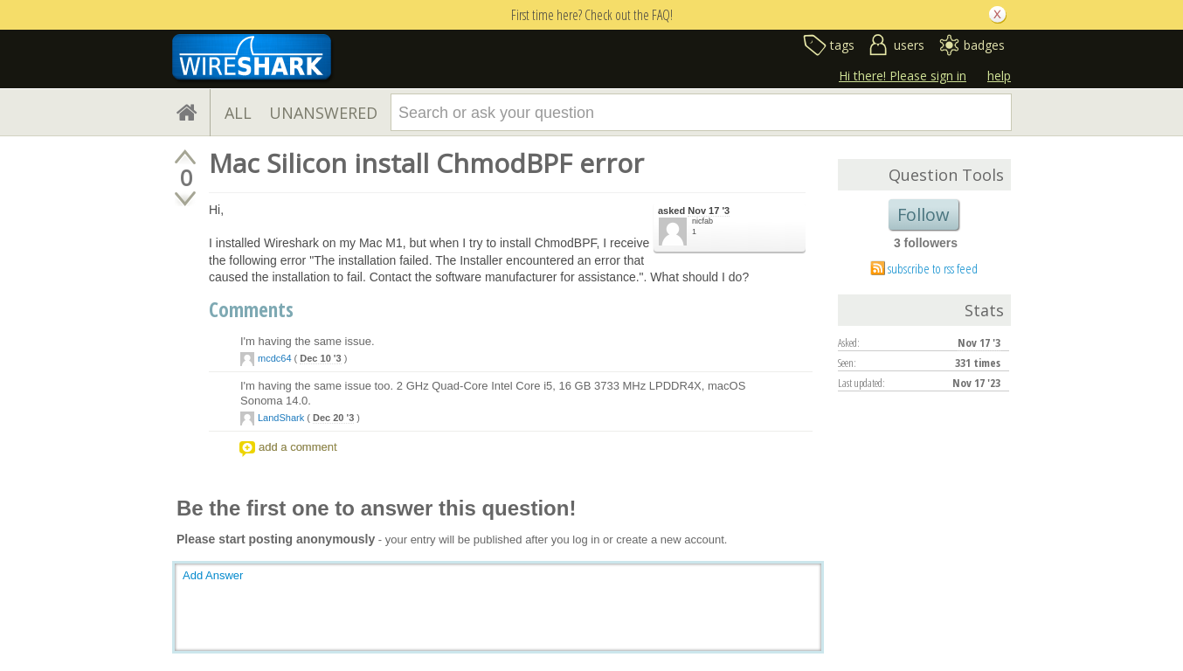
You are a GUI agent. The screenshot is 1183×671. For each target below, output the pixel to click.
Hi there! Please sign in (902, 75)
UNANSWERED (323, 112)
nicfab (702, 221)
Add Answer (213, 575)
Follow (923, 214)
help (999, 75)
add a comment (298, 446)
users (909, 45)
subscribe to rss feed (933, 268)
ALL (238, 112)
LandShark (281, 417)
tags (842, 45)
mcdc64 (275, 358)
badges (984, 45)
